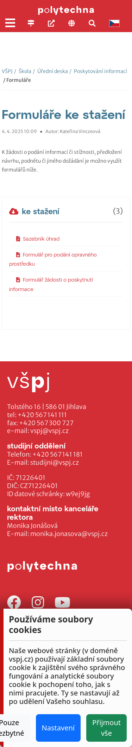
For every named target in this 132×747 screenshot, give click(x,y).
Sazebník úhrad (37, 239)
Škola (22, 71)
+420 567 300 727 (46, 423)
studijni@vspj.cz (54, 462)
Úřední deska (50, 71)
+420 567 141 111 (42, 415)
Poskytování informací (98, 71)
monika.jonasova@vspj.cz (69, 534)
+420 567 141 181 (57, 454)
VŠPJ (7, 71)
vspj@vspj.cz (49, 431)
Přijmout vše (106, 728)
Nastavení (58, 728)
